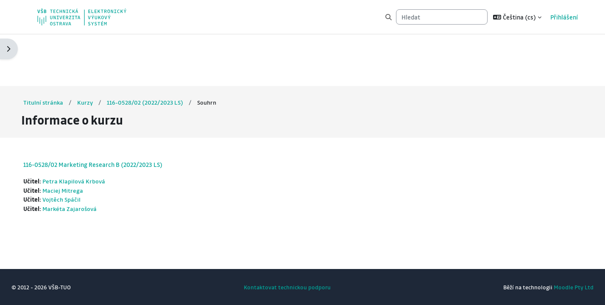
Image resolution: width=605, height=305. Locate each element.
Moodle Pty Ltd (558, 287)
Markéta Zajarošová (86, 158)
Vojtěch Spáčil (78, 148)
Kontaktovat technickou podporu (287, 287)
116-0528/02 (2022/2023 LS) (161, 50)
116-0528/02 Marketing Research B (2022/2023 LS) (108, 112)
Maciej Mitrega (79, 139)
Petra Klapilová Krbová (90, 129)
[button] (517, 17)
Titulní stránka (59, 50)
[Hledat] (442, 17)
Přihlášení (564, 17)
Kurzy (101, 50)
